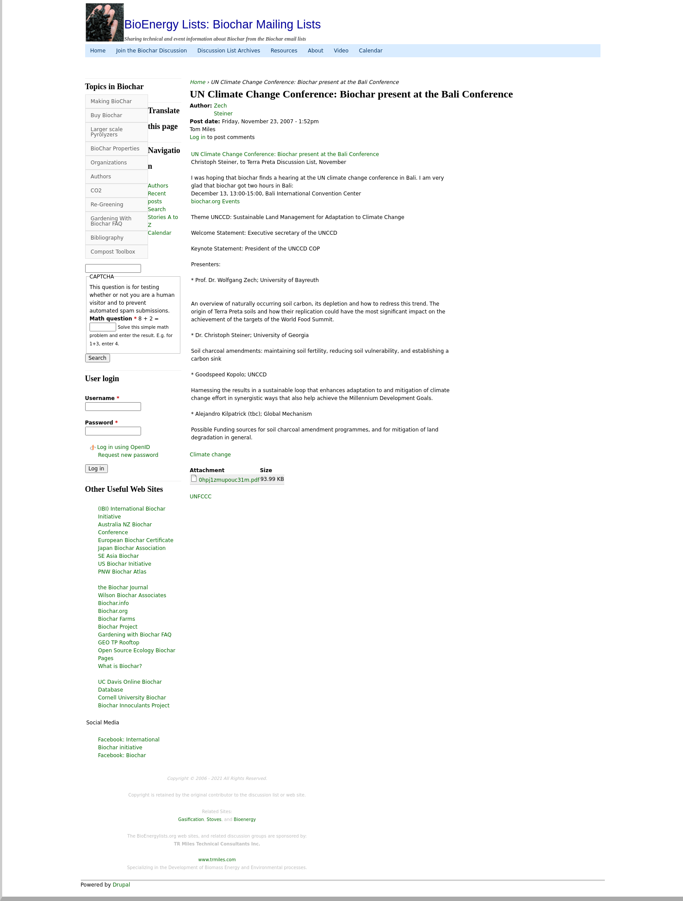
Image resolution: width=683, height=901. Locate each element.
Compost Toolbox (113, 252)
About (315, 51)
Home (98, 51)
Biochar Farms (116, 619)
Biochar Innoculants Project (134, 706)
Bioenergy (245, 819)
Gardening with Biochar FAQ (135, 635)
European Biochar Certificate (136, 540)
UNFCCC (201, 497)
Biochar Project (118, 627)
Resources (284, 51)
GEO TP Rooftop (119, 643)
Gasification (191, 819)
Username (102, 398)
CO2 (96, 191)
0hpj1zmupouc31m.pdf (229, 480)
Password (101, 423)
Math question (113, 319)
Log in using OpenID (123, 447)
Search (157, 209)
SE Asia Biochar (118, 556)
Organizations (109, 163)
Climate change (210, 455)
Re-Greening (107, 205)
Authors (101, 177)
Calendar (371, 51)
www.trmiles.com (217, 859)
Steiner (223, 114)
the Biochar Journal (123, 587)
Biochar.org (113, 611)
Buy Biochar (106, 115)
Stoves (214, 819)
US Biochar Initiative (125, 564)
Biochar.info (113, 603)
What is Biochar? (120, 666)
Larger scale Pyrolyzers (107, 132)
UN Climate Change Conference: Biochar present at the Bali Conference (285, 154)
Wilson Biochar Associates (132, 595)
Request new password (128, 455)
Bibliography (107, 238)
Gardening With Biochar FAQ (111, 221)
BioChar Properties (115, 149)
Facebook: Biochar (122, 755)
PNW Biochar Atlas (122, 572)
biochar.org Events (215, 201)
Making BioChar (111, 101)
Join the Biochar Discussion (151, 51)
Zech (220, 106)
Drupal (121, 885)
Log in (198, 137)
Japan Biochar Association (132, 548)
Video (341, 51)
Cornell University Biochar (132, 698)
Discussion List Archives (228, 51)
